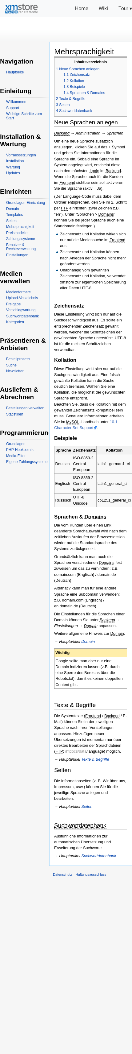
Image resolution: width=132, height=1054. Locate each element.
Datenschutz (62, 874)
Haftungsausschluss (90, 874)
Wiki (103, 8)
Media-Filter (16, 456)
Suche (11, 365)
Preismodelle (16, 233)
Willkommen (16, 102)
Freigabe (13, 304)
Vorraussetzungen (21, 155)
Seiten (86, 806)
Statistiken (14, 414)
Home (81, 8)
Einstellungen (17, 255)
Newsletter (15, 371)
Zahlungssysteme (20, 239)
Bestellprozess (18, 359)
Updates (13, 173)
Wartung (13, 167)
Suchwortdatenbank (98, 856)
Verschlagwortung (20, 310)
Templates (14, 215)
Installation (15, 161)
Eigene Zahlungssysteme (27, 462)
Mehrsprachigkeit (20, 227)
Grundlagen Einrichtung (25, 202)
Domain (88, 641)
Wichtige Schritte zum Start (24, 116)
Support (12, 108)
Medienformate (18, 292)
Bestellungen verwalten (25, 408)
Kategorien (15, 322)
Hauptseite (15, 72)
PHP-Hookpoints (20, 450)
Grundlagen (16, 444)
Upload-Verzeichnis (22, 298)
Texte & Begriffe (95, 759)
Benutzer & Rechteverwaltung (21, 247)
